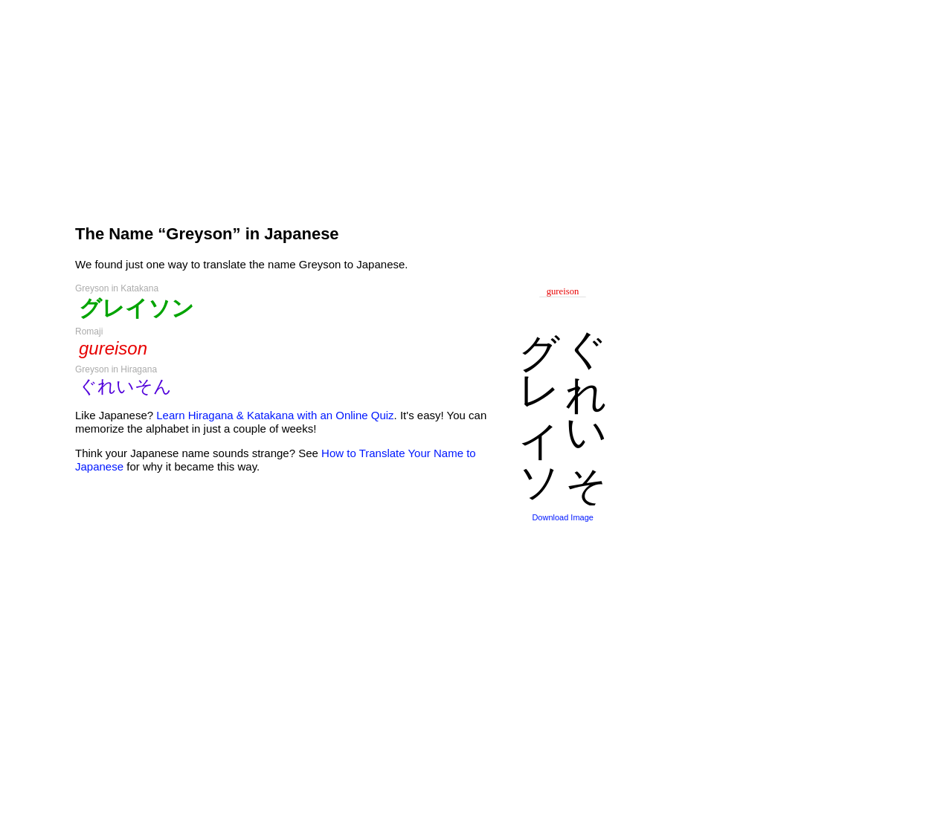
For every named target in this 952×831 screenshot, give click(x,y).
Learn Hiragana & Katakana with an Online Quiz (274, 415)
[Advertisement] (342, 105)
